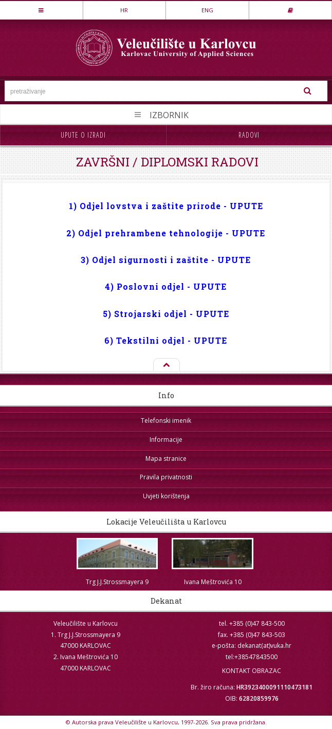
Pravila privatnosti (166, 477)
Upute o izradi (83, 135)
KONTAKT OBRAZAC (251, 670)
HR (124, 10)
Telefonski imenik (166, 420)
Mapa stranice (166, 458)
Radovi (249, 135)
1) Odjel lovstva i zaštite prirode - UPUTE (166, 205)
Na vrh (166, 365)
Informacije (166, 439)
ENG (207, 10)
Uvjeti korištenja (166, 496)
